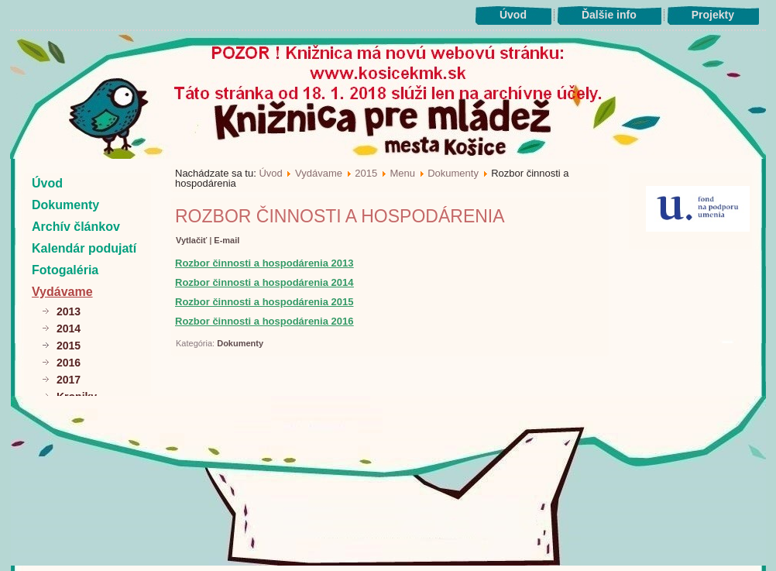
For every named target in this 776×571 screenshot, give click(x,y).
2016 (69, 362)
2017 (69, 379)
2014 (69, 328)
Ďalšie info (609, 15)
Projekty (713, 15)
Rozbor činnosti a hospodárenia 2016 (264, 321)
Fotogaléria (65, 270)
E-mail (226, 240)
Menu (402, 173)
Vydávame (62, 291)
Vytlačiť (192, 240)
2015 (69, 345)
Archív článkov (76, 226)
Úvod (513, 15)
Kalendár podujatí (84, 248)
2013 (69, 311)
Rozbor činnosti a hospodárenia (340, 216)
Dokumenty (65, 205)
